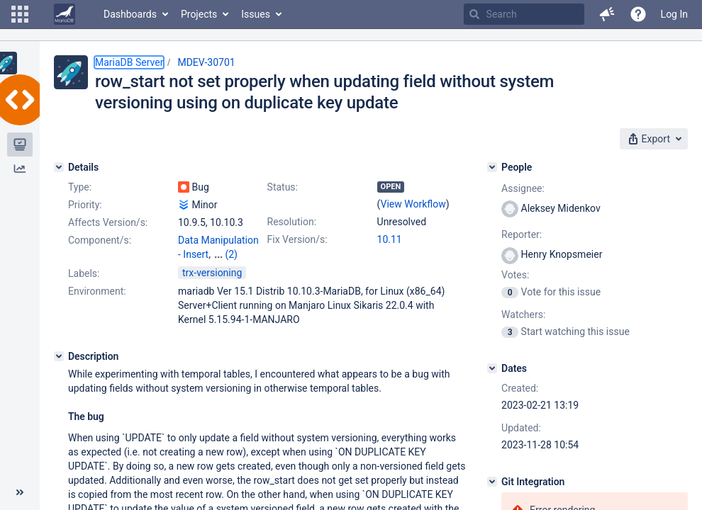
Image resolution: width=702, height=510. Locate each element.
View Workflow (413, 204)
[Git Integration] (492, 482)
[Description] (59, 356)
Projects (199, 14)
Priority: (85, 204)
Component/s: (99, 240)
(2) (231, 254)
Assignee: (523, 188)
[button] (20, 14)
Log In (674, 14)
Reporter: (521, 234)
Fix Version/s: (297, 239)
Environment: (97, 291)
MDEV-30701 (206, 62)
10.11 (389, 239)
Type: (79, 187)
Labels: (83, 273)
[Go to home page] (64, 14)
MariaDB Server (129, 62)
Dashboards (130, 14)
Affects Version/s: (107, 222)
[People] (492, 167)
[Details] (59, 167)
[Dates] (492, 368)
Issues (255, 14)
